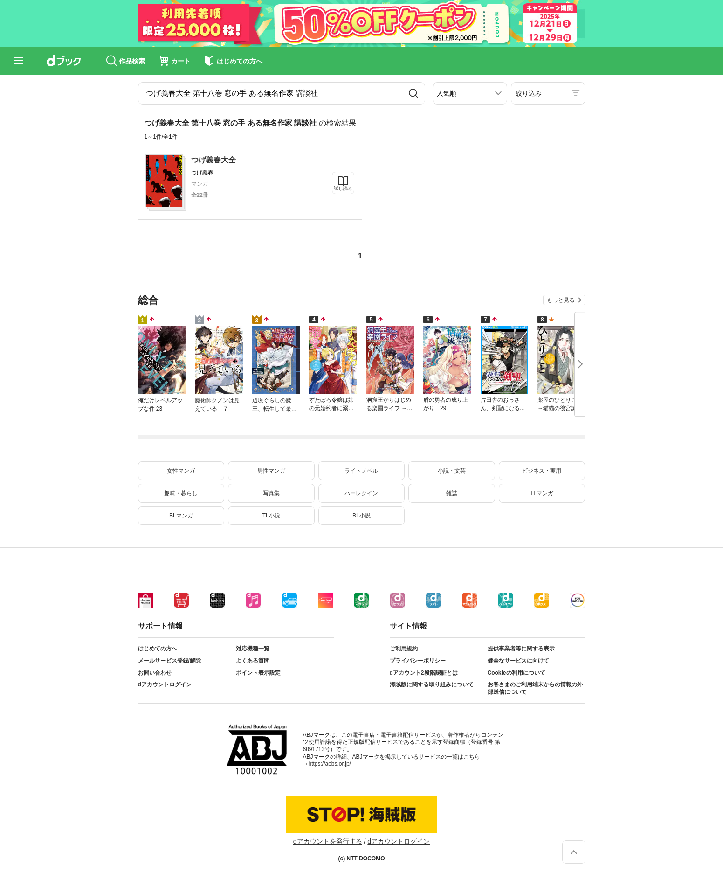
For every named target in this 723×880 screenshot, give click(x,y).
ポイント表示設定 (258, 673)
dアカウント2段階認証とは (424, 673)
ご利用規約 (404, 648)
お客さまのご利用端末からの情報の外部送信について (535, 688)
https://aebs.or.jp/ (330, 764)
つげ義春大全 (213, 160)
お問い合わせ (155, 673)
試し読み (343, 188)
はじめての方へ (157, 648)
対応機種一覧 (252, 648)
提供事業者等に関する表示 (521, 648)
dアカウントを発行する (327, 841)
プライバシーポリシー (418, 660)
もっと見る (561, 300)
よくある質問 (252, 660)
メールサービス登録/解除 (169, 660)
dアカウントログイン (165, 684)
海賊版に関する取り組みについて (432, 684)
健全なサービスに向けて (518, 660)
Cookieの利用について (516, 673)
